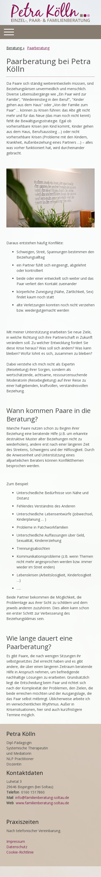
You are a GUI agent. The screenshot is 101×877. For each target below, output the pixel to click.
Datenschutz (16, 846)
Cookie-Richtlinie (20, 852)
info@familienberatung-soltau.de (42, 797)
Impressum (15, 841)
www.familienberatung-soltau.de (42, 802)
